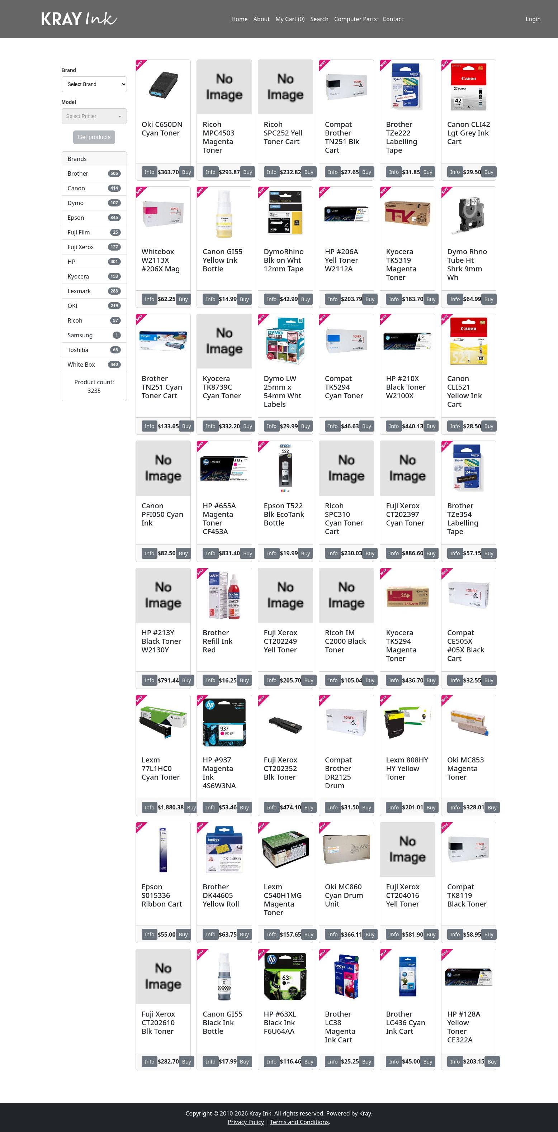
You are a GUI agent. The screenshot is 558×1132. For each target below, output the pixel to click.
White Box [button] (94, 364)
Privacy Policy (246, 1122)
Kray (365, 1113)
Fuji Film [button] (94, 232)
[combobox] (94, 116)
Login (533, 19)
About (262, 19)
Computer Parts (355, 19)
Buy (186, 171)
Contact (393, 19)
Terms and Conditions (299, 1122)
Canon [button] (94, 188)
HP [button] (94, 262)
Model (69, 102)
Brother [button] (94, 173)
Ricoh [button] (94, 320)
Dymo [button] (94, 203)
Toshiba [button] (94, 350)
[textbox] (83, 116)
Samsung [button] (94, 335)
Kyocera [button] (94, 276)
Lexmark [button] (94, 291)
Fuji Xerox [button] (94, 247)
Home (239, 19)
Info (150, 171)
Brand (69, 70)
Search (319, 19)
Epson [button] (94, 218)
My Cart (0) (289, 19)
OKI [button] (94, 306)
